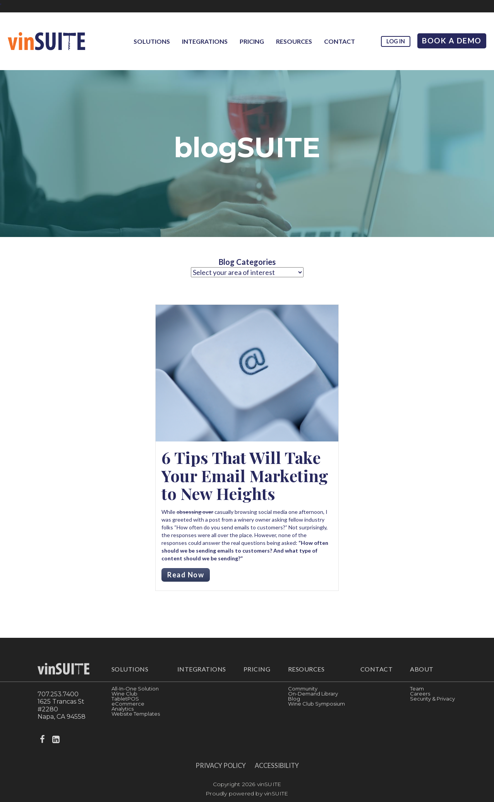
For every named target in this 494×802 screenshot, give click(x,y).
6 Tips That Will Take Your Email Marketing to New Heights (244, 475)
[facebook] (43, 739)
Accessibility (277, 765)
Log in (395, 41)
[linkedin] (56, 739)
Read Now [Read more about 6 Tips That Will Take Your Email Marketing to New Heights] (185, 574)
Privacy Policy (221, 765)
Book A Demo (452, 40)
